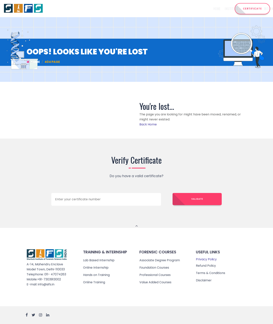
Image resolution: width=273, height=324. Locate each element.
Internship (143, 8)
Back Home (148, 124)
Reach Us (214, 8)
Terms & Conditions (211, 273)
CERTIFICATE (252, 8)
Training (163, 8)
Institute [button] (102, 8)
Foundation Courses (154, 267)
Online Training (94, 282)
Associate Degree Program (160, 260)
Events (199, 8)
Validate (197, 199)
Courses (122, 8)
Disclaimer (204, 280)
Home (86, 8)
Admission (183, 8)
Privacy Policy (206, 259)
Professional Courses (155, 275)
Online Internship (96, 267)
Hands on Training (96, 275)
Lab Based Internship (99, 260)
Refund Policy (206, 265)
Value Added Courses (155, 282)
